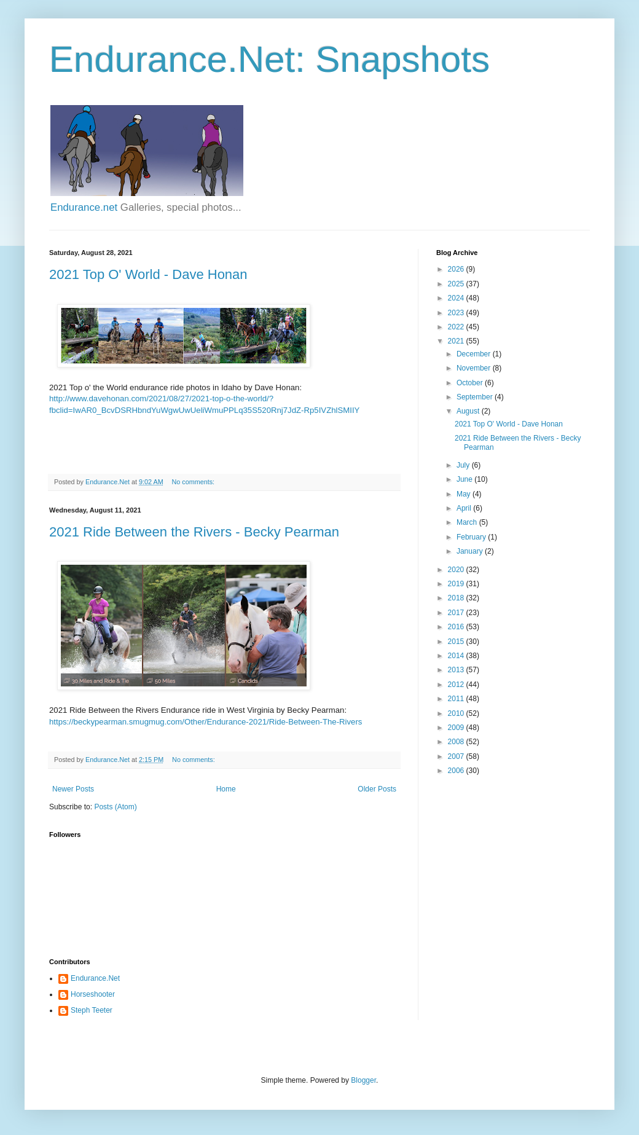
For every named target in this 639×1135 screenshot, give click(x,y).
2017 (457, 612)
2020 (457, 569)
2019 (457, 583)
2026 (457, 269)
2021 (457, 341)
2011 (457, 698)
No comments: (194, 481)
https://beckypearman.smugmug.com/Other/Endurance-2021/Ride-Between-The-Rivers (205, 721)
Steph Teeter (91, 1010)
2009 (457, 727)
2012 (457, 684)
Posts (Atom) (115, 807)
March (468, 522)
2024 (457, 298)
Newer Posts (73, 789)
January (471, 551)
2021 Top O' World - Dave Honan (148, 274)
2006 (457, 770)
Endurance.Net (95, 978)
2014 (457, 655)
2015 (457, 641)
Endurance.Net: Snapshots (269, 59)
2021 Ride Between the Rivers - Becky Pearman (194, 532)
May (464, 494)
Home (226, 789)
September (476, 397)
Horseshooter (93, 994)
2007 (457, 756)
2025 (457, 284)
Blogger (363, 1080)
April (465, 508)
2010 (457, 713)
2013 (457, 670)
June (465, 479)
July (464, 465)
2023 (457, 312)
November (475, 368)
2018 (457, 598)
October (471, 383)
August (469, 411)
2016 (457, 626)
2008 (457, 741)
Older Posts (377, 789)
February (472, 537)
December (475, 354)
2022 (457, 327)
